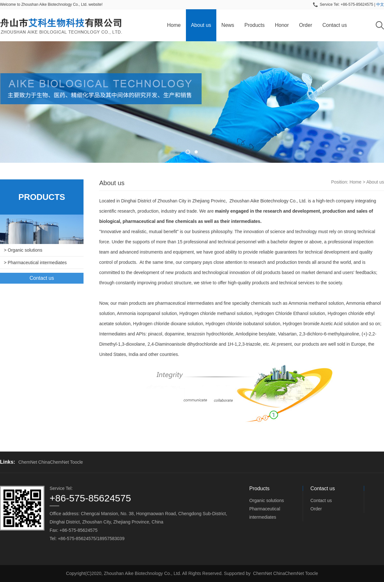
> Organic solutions (23, 250)
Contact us (334, 25)
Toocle (76, 462)
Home (174, 25)
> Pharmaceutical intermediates (35, 262)
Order (305, 25)
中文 (380, 4)
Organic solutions (266, 500)
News (227, 25)
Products (254, 25)
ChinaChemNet (53, 462)
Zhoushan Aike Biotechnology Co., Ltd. (268, 200)
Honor (282, 25)
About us (201, 25)
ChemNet (27, 462)
